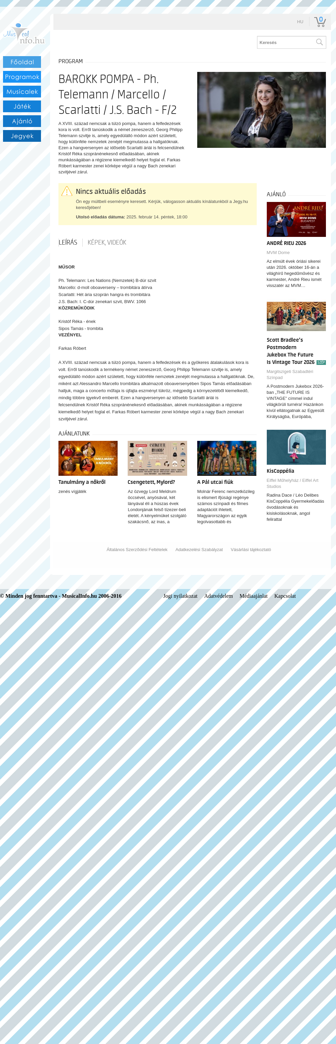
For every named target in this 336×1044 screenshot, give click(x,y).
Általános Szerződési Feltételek (137, 549)
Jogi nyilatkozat (180, 596)
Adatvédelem (218, 596)
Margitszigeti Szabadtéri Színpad (290, 374)
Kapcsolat (285, 596)
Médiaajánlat (254, 596)
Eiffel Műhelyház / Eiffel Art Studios (293, 483)
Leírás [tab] (68, 242)
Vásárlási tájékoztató (251, 549)
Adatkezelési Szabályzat (199, 549)
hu (300, 21)
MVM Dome (278, 252)
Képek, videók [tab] (107, 242)
